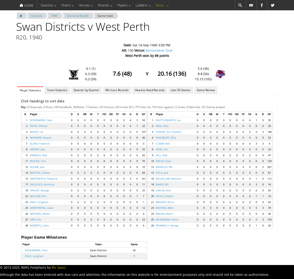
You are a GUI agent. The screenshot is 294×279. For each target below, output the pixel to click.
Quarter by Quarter (86, 90)
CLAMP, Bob (163, 143)
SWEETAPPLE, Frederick (43, 178)
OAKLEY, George (39, 190)
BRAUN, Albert (164, 213)
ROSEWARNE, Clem (41, 120)
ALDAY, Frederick (40, 143)
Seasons (47, 5)
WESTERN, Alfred (40, 213)
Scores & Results (78, 16)
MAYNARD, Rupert (40, 137)
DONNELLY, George (167, 225)
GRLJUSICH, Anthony (42, 184)
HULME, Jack (37, 167)
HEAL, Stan (162, 126)
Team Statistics (57, 90)
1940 (54, 16)
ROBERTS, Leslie (39, 225)
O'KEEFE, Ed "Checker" (169, 132)
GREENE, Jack (37, 149)
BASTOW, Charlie (40, 172)
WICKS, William (39, 126)
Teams (66, 5)
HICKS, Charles (164, 196)
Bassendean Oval (159, 50)
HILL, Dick (161, 155)
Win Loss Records (117, 90)
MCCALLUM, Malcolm (168, 178)
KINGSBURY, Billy (166, 137)
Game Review (206, 90)
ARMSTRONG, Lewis (42, 207)
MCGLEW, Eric (38, 196)
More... (161, 5)
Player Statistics (30, 90)
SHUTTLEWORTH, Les (168, 120)
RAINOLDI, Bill (164, 167)
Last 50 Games (181, 90)
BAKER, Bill (162, 184)
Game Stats (105, 16)
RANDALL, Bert (38, 155)
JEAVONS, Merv (165, 207)
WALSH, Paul (163, 161)
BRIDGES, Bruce (165, 202)
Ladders (142, 5)
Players (122, 5)
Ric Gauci (59, 267)
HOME (27, 5)
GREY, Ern (35, 219)
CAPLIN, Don (163, 190)
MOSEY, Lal (36, 132)
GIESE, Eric (162, 149)
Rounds (103, 5)
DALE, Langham (39, 202)
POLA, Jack (162, 172)
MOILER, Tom (38, 161)
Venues (84, 5)
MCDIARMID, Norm (167, 219)
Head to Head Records (150, 90)
